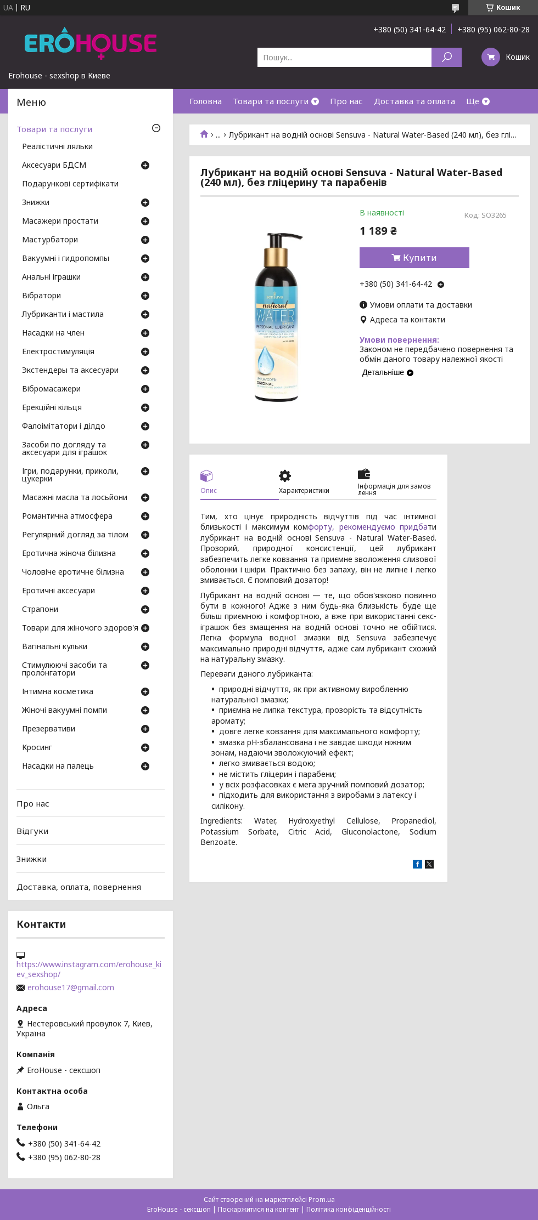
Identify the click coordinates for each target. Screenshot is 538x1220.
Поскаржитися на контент (258, 1209)
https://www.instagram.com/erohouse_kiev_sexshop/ (88, 969)
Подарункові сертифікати (70, 184)
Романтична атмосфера (67, 516)
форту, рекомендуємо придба (368, 526)
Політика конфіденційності (348, 1209)
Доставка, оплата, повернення (78, 886)
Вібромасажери (51, 389)
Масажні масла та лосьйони (74, 497)
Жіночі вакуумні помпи (64, 710)
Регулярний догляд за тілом (75, 535)
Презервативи (48, 729)
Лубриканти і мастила (63, 314)
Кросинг (37, 748)
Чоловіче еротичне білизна (73, 572)
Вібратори (41, 296)
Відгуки (32, 830)
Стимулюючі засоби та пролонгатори (64, 669)
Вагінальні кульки (54, 647)
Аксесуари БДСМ (54, 165)
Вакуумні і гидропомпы (65, 258)
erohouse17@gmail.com (70, 987)
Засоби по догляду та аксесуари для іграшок (64, 449)
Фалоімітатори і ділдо (63, 426)
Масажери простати (60, 221)
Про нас (346, 100)
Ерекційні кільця (52, 408)
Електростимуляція (58, 352)
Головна (205, 100)
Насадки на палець (58, 766)
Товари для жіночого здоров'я (80, 628)
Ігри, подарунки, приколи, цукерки (70, 475)
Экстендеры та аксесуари (70, 370)
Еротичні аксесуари (58, 591)
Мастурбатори (50, 240)
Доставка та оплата (414, 100)
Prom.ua (322, 1199)
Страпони (40, 609)
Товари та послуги (271, 100)
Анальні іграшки (51, 277)
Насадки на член (53, 333)
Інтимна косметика (57, 692)
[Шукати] (446, 57)
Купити (420, 258)
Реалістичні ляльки (57, 147)
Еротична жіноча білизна (69, 553)
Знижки (35, 202)
